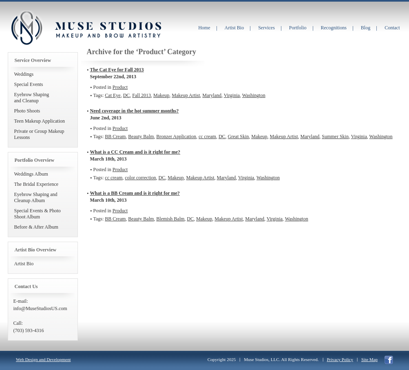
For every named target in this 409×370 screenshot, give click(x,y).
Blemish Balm (170, 219)
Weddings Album (31, 174)
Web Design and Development (43, 359)
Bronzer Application (176, 136)
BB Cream (115, 136)
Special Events (28, 84)
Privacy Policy (340, 359)
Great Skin (238, 136)
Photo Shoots (27, 111)
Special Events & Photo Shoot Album (37, 214)
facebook (389, 360)
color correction (140, 178)
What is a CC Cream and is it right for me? (135, 152)
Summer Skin (335, 136)
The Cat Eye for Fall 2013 (117, 70)
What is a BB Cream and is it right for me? (135, 193)
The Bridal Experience (36, 184)
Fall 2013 (141, 95)
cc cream (207, 136)
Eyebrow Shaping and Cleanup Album (35, 197)
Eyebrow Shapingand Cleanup (31, 98)
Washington (253, 95)
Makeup (161, 95)
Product (120, 87)
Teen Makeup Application (39, 121)
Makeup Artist (186, 95)
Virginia (232, 95)
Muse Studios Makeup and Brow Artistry (26, 28)
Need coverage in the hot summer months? (134, 111)
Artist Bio (24, 263)
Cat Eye (112, 95)
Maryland (211, 95)
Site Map (369, 359)
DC (126, 95)
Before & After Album (36, 227)
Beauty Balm (141, 136)
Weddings (24, 74)
